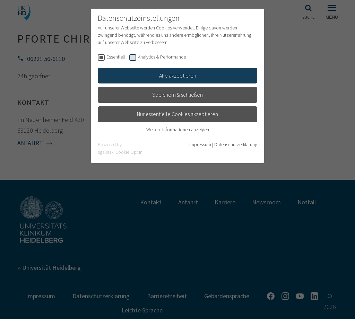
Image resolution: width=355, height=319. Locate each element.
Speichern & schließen (177, 94)
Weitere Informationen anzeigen (177, 129)
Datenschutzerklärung (235, 144)
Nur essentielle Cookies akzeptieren (177, 113)
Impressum (200, 144)
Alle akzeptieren (177, 75)
